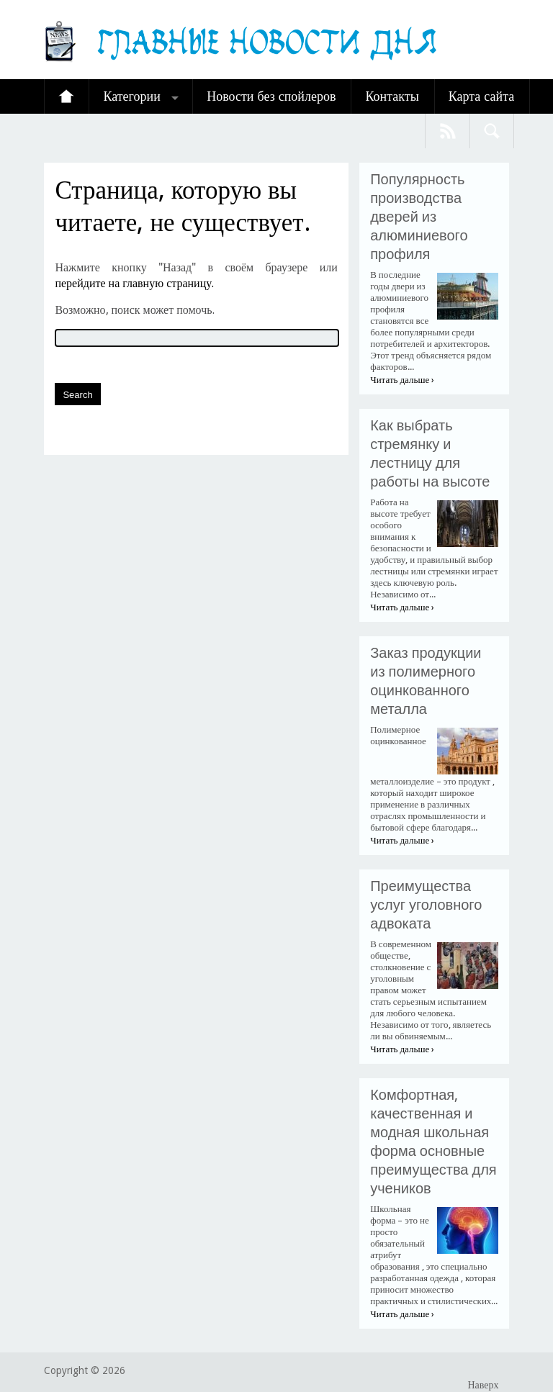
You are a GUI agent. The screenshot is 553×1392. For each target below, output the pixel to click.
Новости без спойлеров (271, 96)
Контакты (391, 96)
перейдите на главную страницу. (134, 283)
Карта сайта (482, 96)
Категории (131, 96)
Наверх (482, 1385)
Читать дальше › (402, 379)
